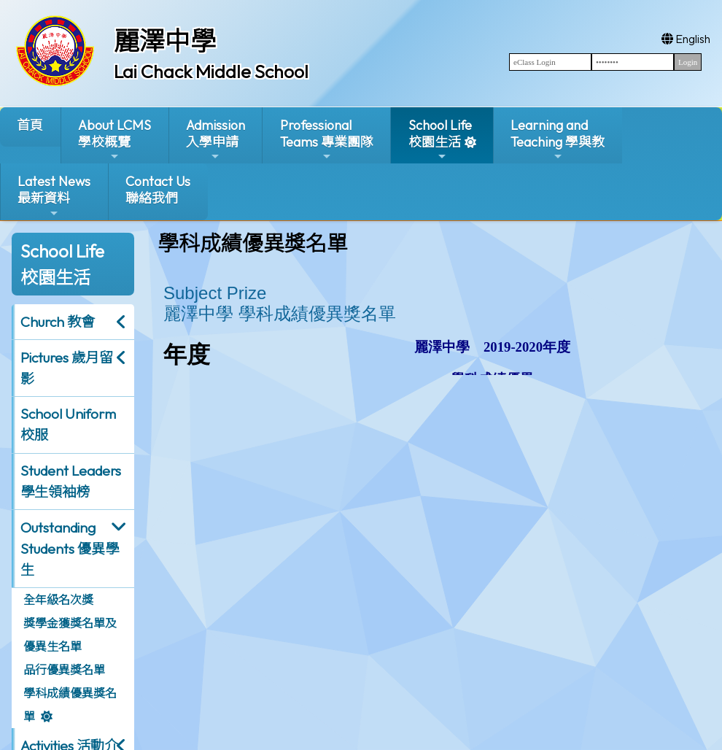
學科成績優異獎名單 (70, 705)
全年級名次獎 (58, 599)
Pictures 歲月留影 (66, 368)
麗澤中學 (165, 41)
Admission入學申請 (215, 140)
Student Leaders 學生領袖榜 (70, 481)
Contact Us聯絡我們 (157, 189)
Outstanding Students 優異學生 (69, 549)
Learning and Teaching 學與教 (558, 140)
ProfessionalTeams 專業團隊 (326, 140)
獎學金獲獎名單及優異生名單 (70, 635)
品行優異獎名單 (64, 669)
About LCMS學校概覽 (114, 140)
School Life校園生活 (440, 140)
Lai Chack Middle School (211, 71)
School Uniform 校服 (68, 424)
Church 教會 (57, 321)
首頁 (30, 125)
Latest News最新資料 (54, 196)
